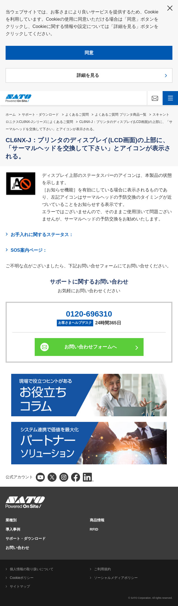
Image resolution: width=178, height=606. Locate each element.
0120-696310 (89, 314)
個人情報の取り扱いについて (31, 569)
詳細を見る (88, 75)
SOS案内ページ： (29, 250)
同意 (89, 52)
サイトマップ (20, 586)
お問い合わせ (17, 547)
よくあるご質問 (77, 115)
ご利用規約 (102, 569)
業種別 (11, 520)
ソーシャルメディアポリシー (116, 578)
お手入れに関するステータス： (42, 234)
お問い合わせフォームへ (90, 347)
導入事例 (13, 529)
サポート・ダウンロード (40, 115)
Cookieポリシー (22, 578)
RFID (94, 529)
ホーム (11, 115)
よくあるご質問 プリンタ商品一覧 (120, 115)
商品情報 (97, 520)
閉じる (169, 8)
